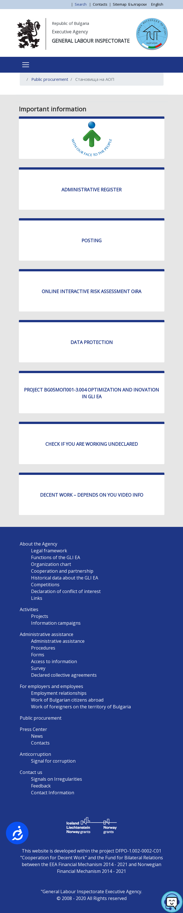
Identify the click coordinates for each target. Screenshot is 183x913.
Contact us (31, 772)
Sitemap (120, 4)
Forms (37, 655)
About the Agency (38, 544)
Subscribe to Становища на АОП (26, 92)
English (157, 4)
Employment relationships (59, 693)
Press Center (33, 729)
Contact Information (52, 792)
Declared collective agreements (64, 675)
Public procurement (49, 79)
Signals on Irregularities (56, 779)
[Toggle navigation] (26, 65)
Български (137, 4)
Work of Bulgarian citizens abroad (67, 700)
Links (36, 598)
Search (81, 4)
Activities (29, 609)
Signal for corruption (53, 761)
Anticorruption (35, 754)
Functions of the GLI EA (55, 557)
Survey (38, 668)
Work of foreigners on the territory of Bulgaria (81, 707)
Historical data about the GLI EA (64, 578)
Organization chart (51, 564)
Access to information (54, 661)
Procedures (43, 648)
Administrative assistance (46, 634)
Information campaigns (56, 623)
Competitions (45, 584)
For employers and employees (51, 686)
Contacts (100, 4)
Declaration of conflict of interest (66, 591)
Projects (39, 616)
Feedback (41, 786)
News (37, 736)
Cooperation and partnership (62, 571)
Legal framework (49, 551)
